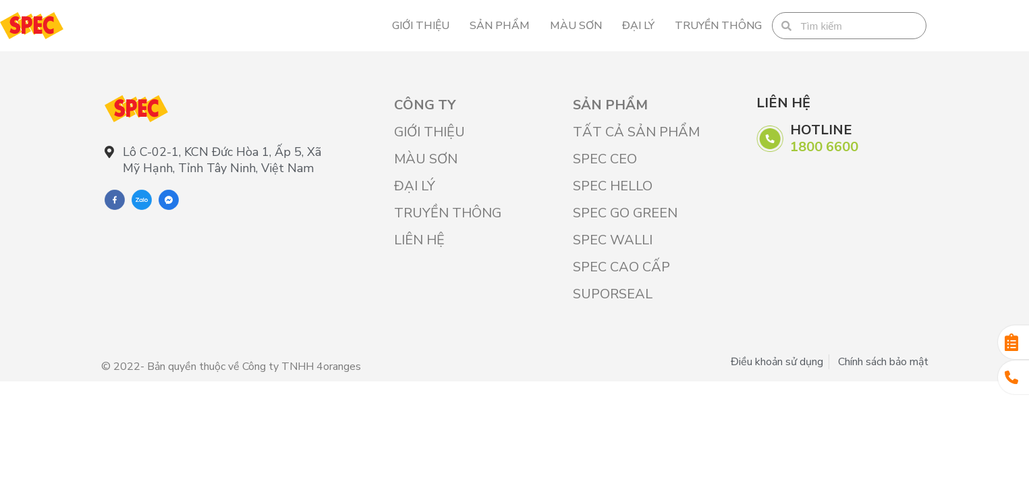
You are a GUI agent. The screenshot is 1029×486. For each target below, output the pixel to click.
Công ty (424, 105)
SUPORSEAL (612, 294)
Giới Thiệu (420, 25)
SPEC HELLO (612, 186)
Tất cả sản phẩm (636, 132)
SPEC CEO (605, 159)
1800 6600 (824, 147)
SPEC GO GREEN (625, 213)
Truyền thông (718, 25)
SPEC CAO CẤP (621, 267)
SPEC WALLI (612, 240)
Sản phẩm (500, 25)
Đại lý (638, 25)
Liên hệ (419, 240)
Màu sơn (576, 25)
